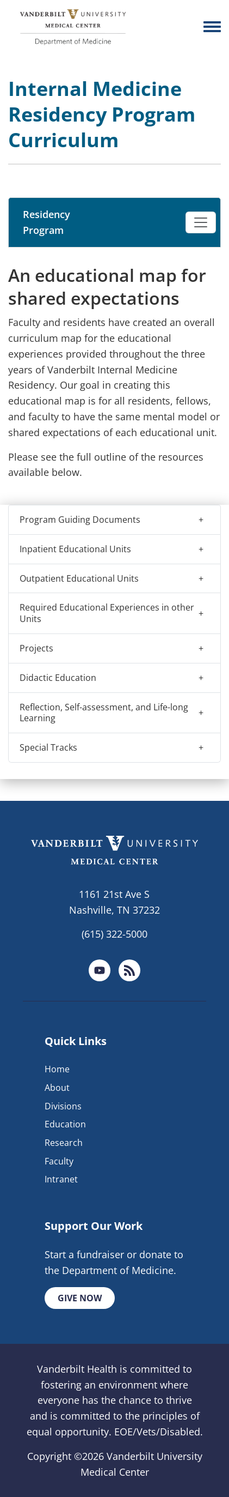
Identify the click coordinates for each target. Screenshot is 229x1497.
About (57, 1088)
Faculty (59, 1161)
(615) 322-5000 (114, 933)
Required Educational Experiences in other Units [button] (107, 613)
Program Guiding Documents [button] (80, 520)
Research (64, 1143)
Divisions (63, 1106)
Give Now (80, 1298)
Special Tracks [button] (48, 747)
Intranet (61, 1179)
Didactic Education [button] (58, 678)
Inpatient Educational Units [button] (75, 549)
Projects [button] (36, 648)
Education (65, 1124)
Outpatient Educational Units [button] (79, 578)
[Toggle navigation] (200, 222)
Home (57, 1069)
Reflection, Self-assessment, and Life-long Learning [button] (104, 713)
